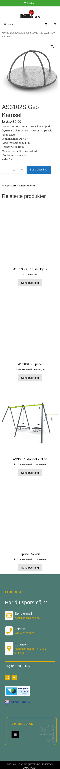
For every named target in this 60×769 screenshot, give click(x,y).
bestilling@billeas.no (27, 617)
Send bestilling (39, 169)
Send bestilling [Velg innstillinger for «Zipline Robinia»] (30, 567)
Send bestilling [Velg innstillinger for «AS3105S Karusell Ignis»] (30, 282)
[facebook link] (14, 677)
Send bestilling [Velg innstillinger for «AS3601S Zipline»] (30, 377)
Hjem (5, 32)
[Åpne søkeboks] (55, 24)
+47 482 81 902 (24, 633)
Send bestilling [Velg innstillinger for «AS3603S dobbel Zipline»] (30, 472)
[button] (52, 47)
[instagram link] (7, 677)
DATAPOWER (30, 767)
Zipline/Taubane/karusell (23, 32)
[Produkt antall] (14, 170)
